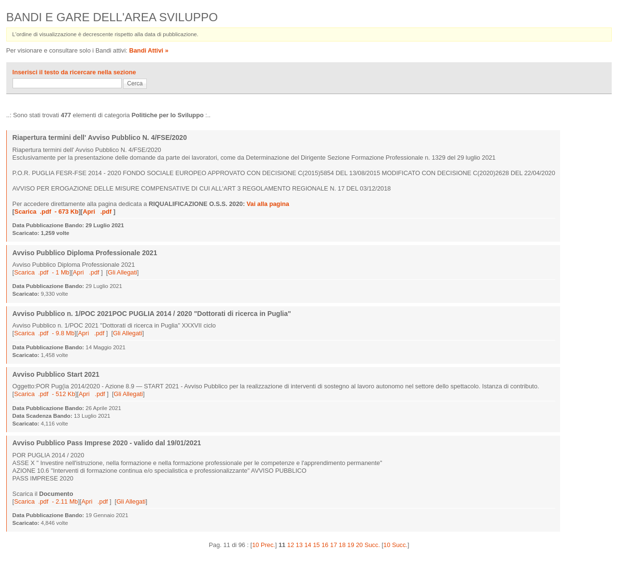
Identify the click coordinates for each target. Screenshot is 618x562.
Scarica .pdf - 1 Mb (42, 272)
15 (316, 544)
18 (342, 544)
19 (350, 544)
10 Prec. (263, 544)
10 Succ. (395, 544)
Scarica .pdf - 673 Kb (46, 211)
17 (333, 544)
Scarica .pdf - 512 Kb (44, 394)
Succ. (372, 544)
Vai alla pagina (268, 203)
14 (307, 544)
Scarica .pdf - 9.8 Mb (44, 333)
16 (325, 544)
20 (359, 544)
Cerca (134, 83)
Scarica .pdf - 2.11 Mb (46, 501)
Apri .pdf (98, 211)
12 (290, 544)
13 (299, 544)
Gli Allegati (122, 272)
